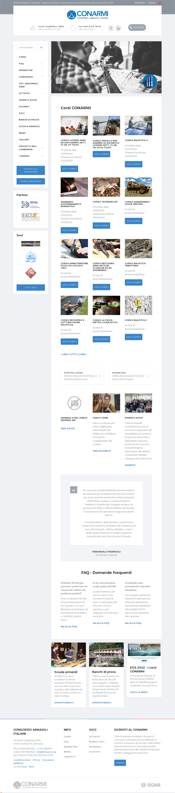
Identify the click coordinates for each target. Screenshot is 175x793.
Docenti (24, 106)
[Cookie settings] (1, 791)
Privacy (36, 757)
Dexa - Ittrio (27, 764)
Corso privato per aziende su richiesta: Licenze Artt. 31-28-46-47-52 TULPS (106, 143)
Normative (26, 70)
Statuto (94, 749)
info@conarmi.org (46, 749)
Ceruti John (100, 417)
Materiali (95, 744)
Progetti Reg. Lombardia (28, 147)
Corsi (22, 56)
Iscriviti (120, 760)
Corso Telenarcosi (105, 201)
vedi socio (68, 428)
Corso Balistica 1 (136, 319)
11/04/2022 (134, 646)
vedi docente (102, 450)
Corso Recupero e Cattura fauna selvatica (72, 322)
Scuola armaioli (65, 671)
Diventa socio (134, 417)
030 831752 (137, 27)
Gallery (24, 139)
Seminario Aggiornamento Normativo (71, 203)
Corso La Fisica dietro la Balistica (105, 320)
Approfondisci (63, 702)
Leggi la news (139, 692)
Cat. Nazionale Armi (28, 85)
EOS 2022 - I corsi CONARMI (143, 669)
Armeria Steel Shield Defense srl (74, 418)
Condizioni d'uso (22, 757)
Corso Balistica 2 (136, 140)
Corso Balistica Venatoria (135, 264)
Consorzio (26, 76)
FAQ (21, 63)
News (22, 132)
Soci (21, 112)
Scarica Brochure (30, 181)
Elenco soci (96, 739)
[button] (64, 80)
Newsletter (140, 3)
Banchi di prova (104, 671)
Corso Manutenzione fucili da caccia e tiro (74, 265)
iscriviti (130, 464)
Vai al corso (69, 168)
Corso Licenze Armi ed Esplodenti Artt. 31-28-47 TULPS (74, 142)
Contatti (151, 3)
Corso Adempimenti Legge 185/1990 (137, 202)
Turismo (24, 155)
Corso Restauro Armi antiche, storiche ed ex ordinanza (103, 266)
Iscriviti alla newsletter (31, 170)
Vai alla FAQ (69, 626)
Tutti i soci (30, 287)
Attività (24, 93)
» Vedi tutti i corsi (73, 353)
